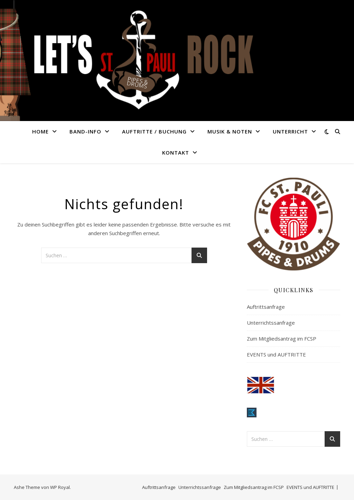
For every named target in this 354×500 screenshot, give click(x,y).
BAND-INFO (85, 131)
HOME (40, 131)
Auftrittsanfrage (266, 306)
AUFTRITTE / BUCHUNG (154, 131)
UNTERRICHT (290, 131)
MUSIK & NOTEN (229, 131)
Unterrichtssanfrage (271, 322)
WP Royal (60, 487)
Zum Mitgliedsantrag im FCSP (281, 338)
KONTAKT (175, 152)
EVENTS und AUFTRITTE (276, 354)
